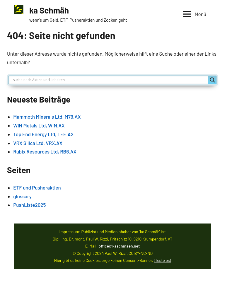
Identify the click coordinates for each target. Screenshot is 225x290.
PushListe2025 (29, 205)
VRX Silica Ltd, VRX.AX (37, 143)
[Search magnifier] (212, 80)
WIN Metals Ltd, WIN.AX (38, 125)
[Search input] (110, 80)
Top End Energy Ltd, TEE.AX (43, 134)
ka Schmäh (49, 10)
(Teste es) (162, 260)
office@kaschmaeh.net (119, 245)
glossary (22, 196)
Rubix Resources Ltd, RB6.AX (44, 151)
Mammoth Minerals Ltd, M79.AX (47, 117)
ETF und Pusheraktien (37, 187)
